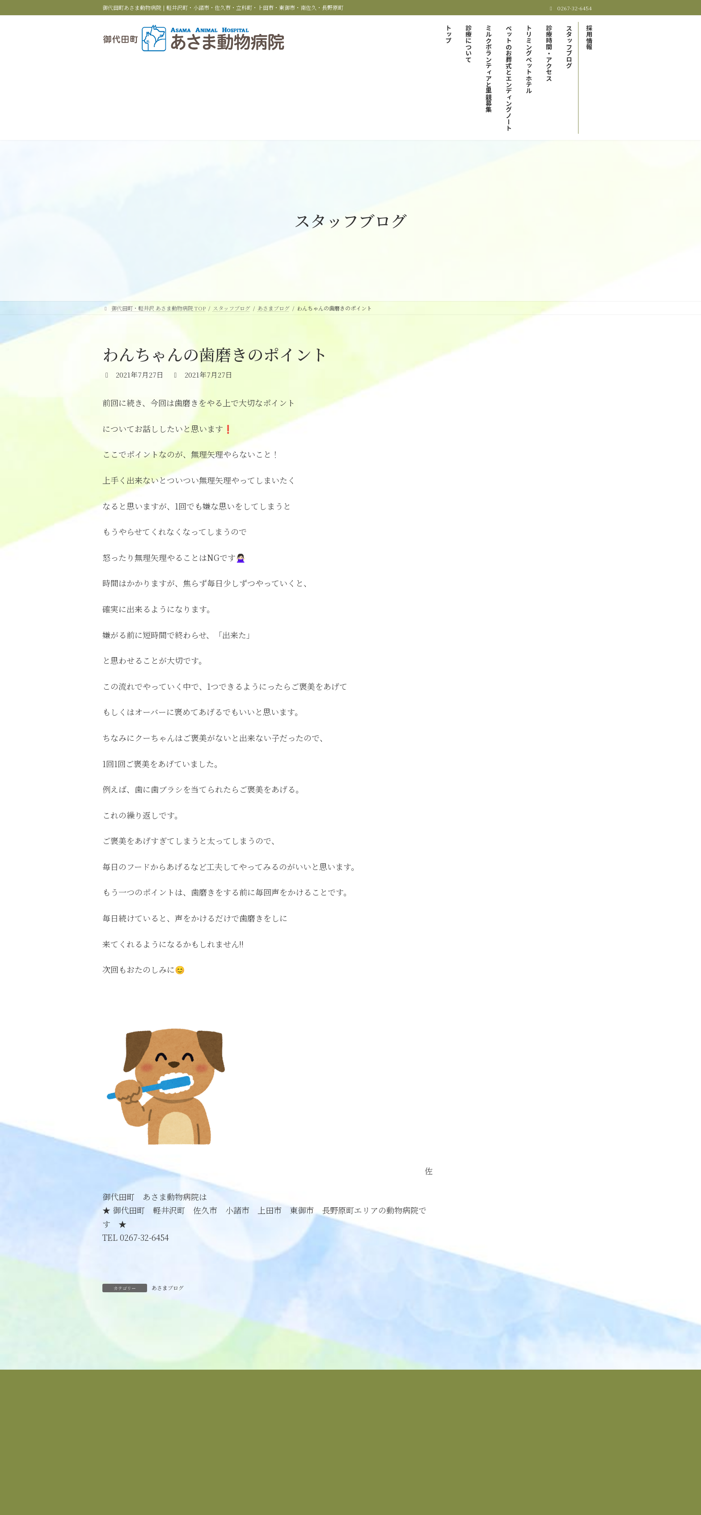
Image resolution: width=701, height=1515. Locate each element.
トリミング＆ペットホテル (540, 1438)
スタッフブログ (339, 1443)
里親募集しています (500, 391)
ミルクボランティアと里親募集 (344, 1438)
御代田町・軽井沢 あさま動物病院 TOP (176, 1438)
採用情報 (386, 1443)
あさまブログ (168, 1287)
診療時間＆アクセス (278, 1443)
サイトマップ (431, 1443)
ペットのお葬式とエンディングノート (445, 1438)
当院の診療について (265, 1438)
